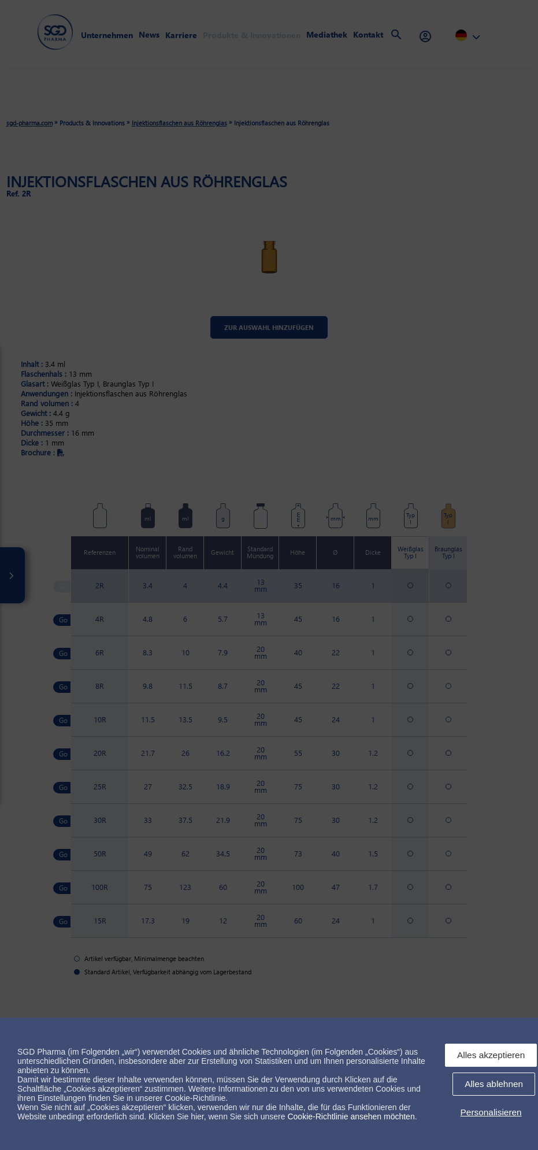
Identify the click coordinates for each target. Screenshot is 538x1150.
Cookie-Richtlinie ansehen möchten (350, 1116)
